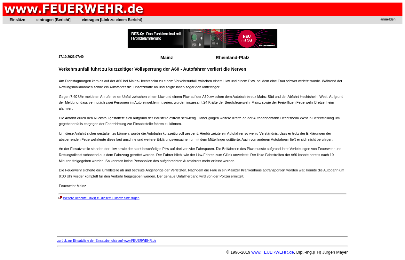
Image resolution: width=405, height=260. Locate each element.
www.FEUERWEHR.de (272, 252)
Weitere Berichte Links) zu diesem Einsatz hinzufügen (99, 198)
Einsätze (17, 20)
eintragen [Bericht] (53, 20)
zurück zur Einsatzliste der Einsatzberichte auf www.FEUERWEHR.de (106, 240)
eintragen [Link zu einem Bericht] (112, 20)
